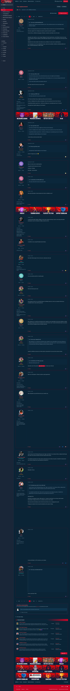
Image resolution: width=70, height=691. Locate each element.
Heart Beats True (21, 377)
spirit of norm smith (21, 457)
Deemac (21, 279)
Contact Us (23, 689)
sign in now (38, 606)
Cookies (27, 689)
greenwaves (21, 182)
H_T (21, 473)
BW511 (21, 76)
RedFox (19, 9)
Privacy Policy (18, 689)
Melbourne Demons (32, 9)
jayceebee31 (21, 222)
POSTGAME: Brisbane (23, 627)
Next (34, 16)
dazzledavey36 (21, 415)
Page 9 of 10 (40, 16)
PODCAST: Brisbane (22, 632)
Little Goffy (21, 24)
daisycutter (21, 148)
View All (64, 653)
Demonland (57, 633)
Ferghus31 (21, 324)
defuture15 (21, 167)
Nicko (21, 261)
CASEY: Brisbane (22, 622)
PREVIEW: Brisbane (22, 647)
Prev (19, 16)
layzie (21, 341)
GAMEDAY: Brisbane (23, 642)
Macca (21, 96)
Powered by (63, 689)
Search (3, 4)
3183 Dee (21, 396)
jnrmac (21, 487)
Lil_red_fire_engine (21, 245)
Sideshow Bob (21, 304)
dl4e (21, 196)
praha (21, 534)
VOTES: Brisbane (22, 637)
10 (31, 16)
